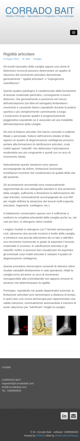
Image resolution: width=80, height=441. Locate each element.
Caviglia (37, 59)
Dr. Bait (26, 59)
